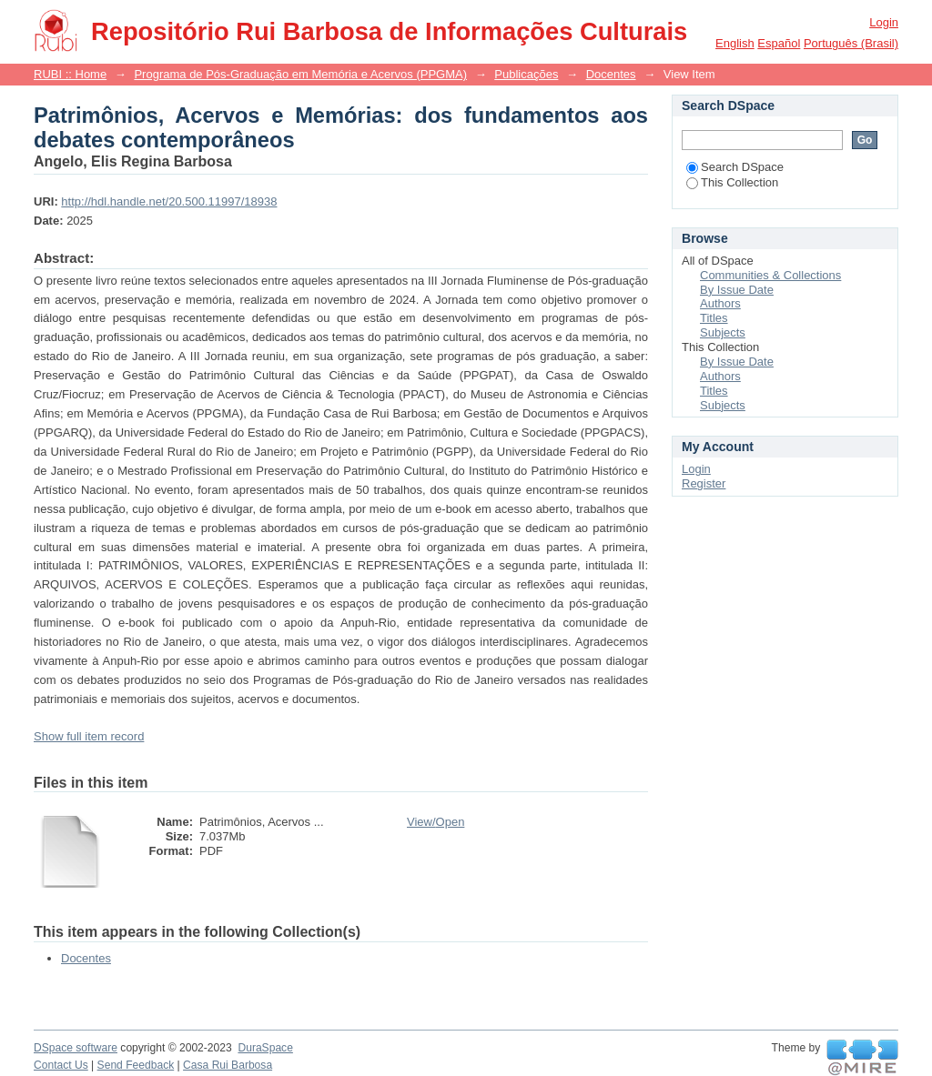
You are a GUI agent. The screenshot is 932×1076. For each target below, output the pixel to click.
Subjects (722, 332)
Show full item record (89, 736)
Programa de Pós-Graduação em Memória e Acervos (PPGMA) (300, 74)
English (735, 43)
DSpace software (75, 1047)
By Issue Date (737, 290)
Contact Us (61, 1065)
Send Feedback (136, 1065)
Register (703, 483)
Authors (720, 303)
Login (883, 22)
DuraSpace (265, 1047)
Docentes (611, 74)
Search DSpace (735, 167)
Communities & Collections (770, 275)
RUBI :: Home (70, 74)
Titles (714, 318)
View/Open (435, 822)
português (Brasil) (851, 43)
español (778, 43)
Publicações (526, 74)
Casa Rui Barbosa (227, 1065)
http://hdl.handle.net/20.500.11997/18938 (169, 201)
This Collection (732, 182)
